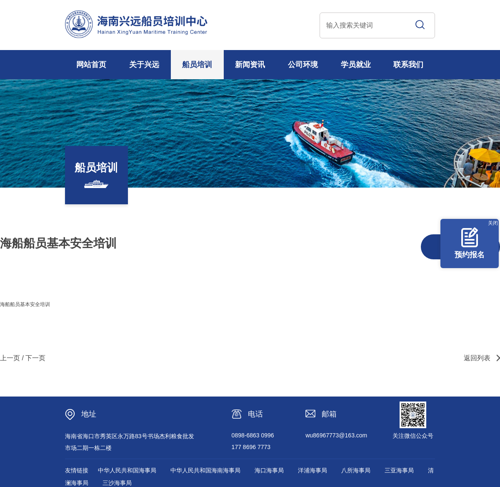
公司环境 (303, 64)
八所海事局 (355, 470)
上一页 (10, 357)
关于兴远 (144, 64)
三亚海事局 (399, 470)
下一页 (35, 357)
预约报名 (470, 243)
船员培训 (197, 64)
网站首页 (91, 64)
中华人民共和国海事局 (127, 470)
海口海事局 (269, 470)
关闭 (493, 223)
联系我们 (408, 64)
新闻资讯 (250, 64)
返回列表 (477, 357)
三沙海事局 (117, 482)
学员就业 (356, 64)
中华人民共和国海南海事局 (205, 470)
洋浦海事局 (312, 470)
